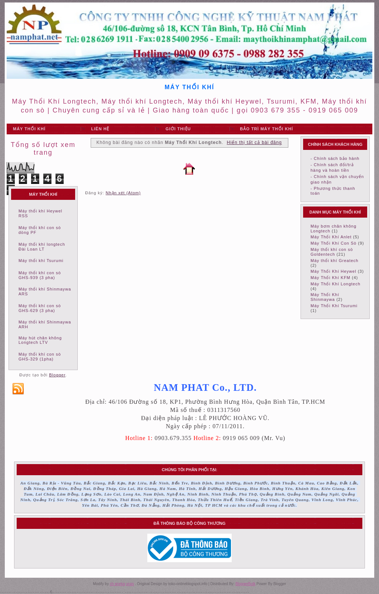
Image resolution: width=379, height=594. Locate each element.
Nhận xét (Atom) (123, 193)
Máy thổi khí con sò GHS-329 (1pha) (40, 356)
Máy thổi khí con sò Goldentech (332, 251)
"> (118, 129)
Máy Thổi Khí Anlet (331, 237)
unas (130, 584)
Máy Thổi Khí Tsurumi (334, 305)
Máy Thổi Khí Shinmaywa (325, 297)
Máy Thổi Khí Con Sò (333, 243)
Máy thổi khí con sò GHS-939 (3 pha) (40, 275)
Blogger (57, 375)
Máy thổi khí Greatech (335, 260)
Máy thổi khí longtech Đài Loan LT (42, 246)
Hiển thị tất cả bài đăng (254, 142)
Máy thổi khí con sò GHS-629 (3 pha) (40, 308)
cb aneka (117, 584)
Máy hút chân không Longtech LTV (40, 340)
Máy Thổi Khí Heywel (333, 271)
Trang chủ (189, 169)
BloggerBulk (245, 584)
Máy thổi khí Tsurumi (41, 260)
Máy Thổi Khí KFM (331, 277)
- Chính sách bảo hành (335, 158)
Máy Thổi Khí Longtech (335, 284)
